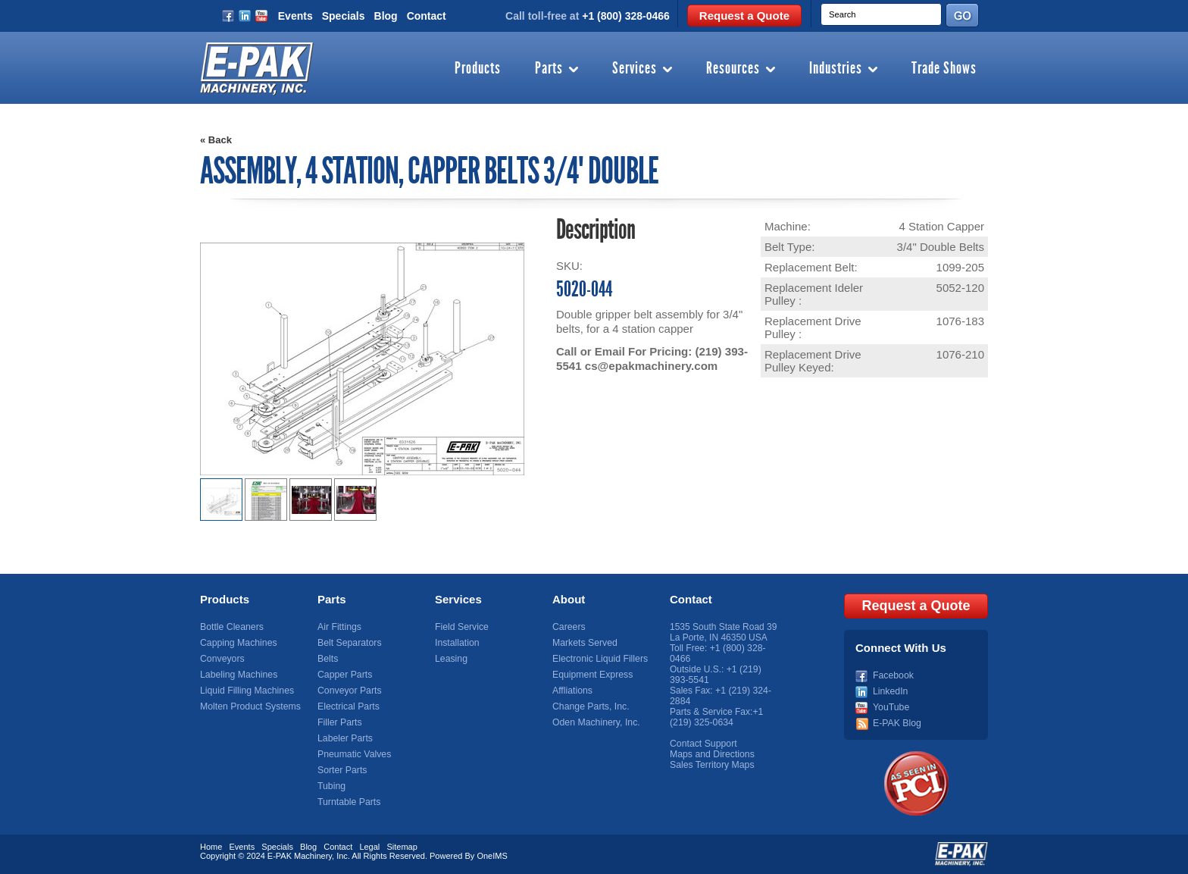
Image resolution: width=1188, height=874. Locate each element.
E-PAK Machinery (299, 855)
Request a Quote (744, 15)
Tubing (331, 786)
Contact (426, 16)
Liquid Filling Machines (246, 690)
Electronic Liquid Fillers (599, 658)
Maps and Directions (711, 754)
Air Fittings (339, 627)
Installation (456, 642)
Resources (733, 69)
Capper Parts (344, 674)
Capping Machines (237, 642)
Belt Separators (348, 642)
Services (634, 69)
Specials (343, 16)
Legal (369, 846)
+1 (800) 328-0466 (626, 16)
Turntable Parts (348, 802)
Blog (386, 16)
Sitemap (401, 846)
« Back (216, 140)
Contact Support (703, 743)
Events (295, 16)
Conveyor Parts (348, 690)
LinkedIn (890, 690)
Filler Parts (339, 722)
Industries (835, 69)
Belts (327, 658)
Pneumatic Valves (353, 754)
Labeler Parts (344, 738)
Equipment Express (591, 674)
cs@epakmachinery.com (651, 365)
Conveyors (221, 658)
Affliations (572, 690)
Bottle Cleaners (231, 627)
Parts (549, 69)
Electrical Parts (347, 706)
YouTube (890, 706)
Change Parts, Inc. (589, 706)
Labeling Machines (238, 674)
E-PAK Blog (896, 722)
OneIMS (492, 855)
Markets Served (584, 642)
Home (211, 846)
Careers (568, 627)
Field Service (461, 627)
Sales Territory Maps (711, 765)
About (568, 599)
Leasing (451, 658)
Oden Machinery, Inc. (595, 722)
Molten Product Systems (249, 706)
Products (478, 69)
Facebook (893, 674)
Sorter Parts (341, 770)
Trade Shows (944, 69)
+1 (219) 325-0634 (716, 717)
